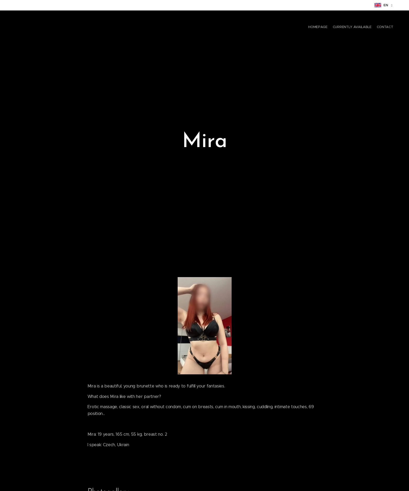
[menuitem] (383, 27)
